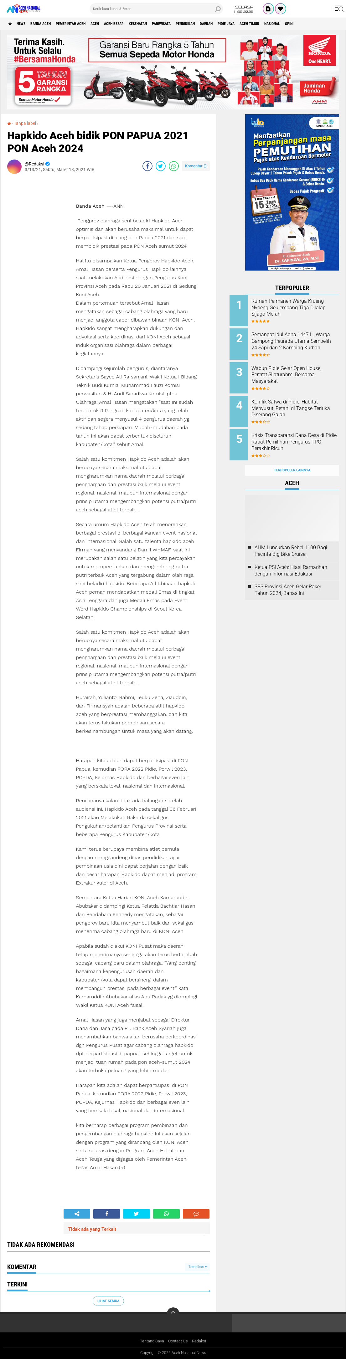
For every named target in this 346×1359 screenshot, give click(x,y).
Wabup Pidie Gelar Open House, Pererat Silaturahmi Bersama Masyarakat (296, 370)
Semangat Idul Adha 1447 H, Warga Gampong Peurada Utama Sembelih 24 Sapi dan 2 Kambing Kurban (299, 342)
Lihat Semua (108, 1301)
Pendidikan (230, 23)
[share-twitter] (161, 166)
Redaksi (201, 1341)
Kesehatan (171, 23)
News (26, 23)
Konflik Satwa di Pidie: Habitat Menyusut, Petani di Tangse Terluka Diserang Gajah (300, 402)
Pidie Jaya (281, 23)
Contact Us (178, 1341)
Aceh (117, 23)
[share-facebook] (147, 166)
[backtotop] (173, 1313)
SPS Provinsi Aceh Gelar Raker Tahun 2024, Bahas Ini (288, 578)
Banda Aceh (51, 23)
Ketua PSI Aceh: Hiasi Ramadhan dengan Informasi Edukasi (291, 558)
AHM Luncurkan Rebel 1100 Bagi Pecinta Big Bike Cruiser (291, 538)
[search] (156, 8)
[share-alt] (77, 1213)
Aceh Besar (141, 23)
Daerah (256, 23)
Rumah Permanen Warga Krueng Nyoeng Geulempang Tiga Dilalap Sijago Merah (298, 307)
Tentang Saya (150, 1341)
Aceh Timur (309, 23)
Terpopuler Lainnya (292, 458)
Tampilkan (197, 1267)
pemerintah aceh (87, 23)
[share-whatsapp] (174, 166)
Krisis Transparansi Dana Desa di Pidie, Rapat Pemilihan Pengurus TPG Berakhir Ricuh (300, 434)
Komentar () (196, 165)
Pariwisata (200, 23)
